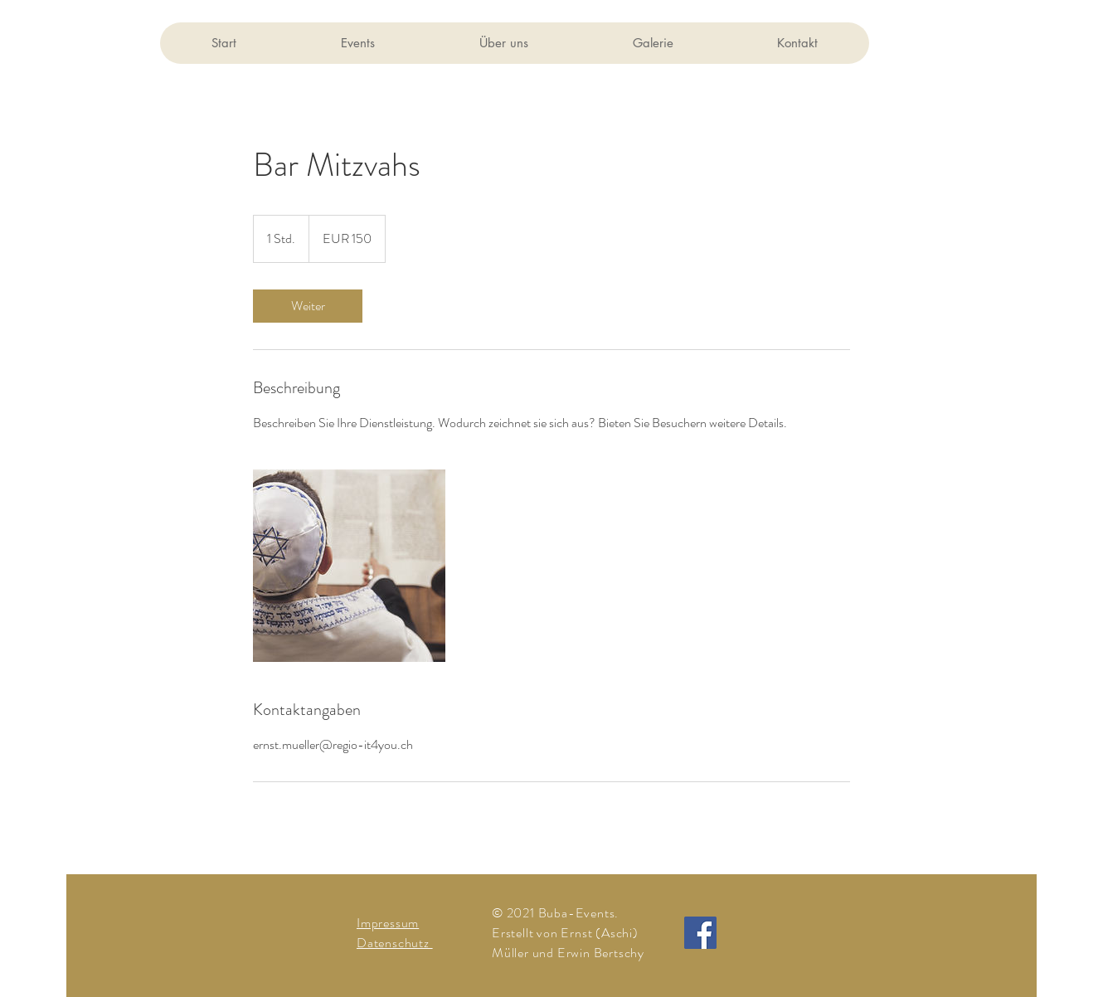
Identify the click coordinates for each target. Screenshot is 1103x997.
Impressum (388, 922)
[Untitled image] (349, 565)
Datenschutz (395, 942)
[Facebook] (700, 933)
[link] (307, 306)
